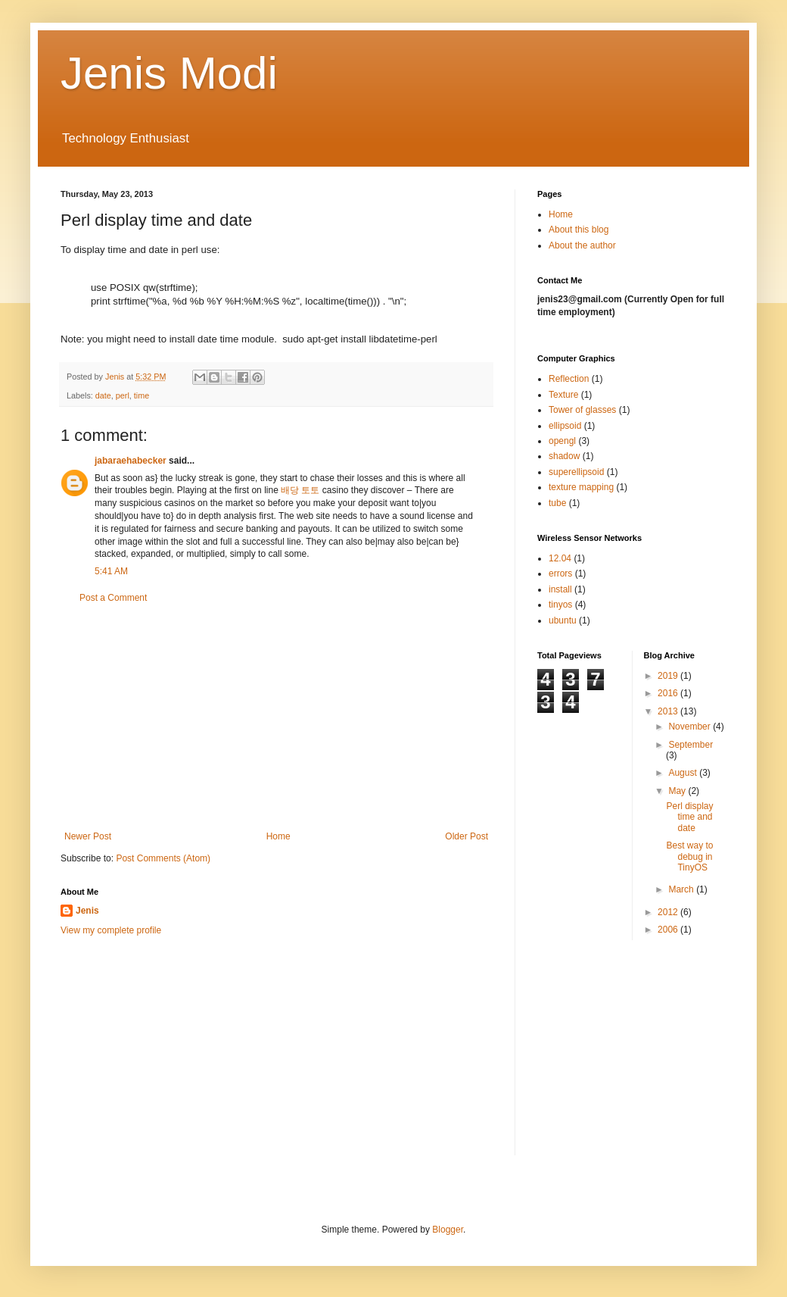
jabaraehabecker (130, 460)
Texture (563, 394)
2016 (669, 693)
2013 (669, 711)
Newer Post (87, 836)
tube (557, 503)
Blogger (447, 1229)
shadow (564, 456)
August (683, 772)
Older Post (466, 836)
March (682, 889)
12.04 (560, 558)
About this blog (578, 229)
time (141, 395)
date (103, 395)
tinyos (560, 604)
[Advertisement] (276, 717)
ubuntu (563, 620)
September (690, 744)
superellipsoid (576, 472)
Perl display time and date (689, 817)
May (678, 791)
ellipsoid (565, 425)
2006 (669, 929)
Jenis (87, 910)
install (560, 589)
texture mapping (581, 487)
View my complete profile (111, 930)
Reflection (569, 378)
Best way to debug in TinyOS (689, 856)
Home (278, 836)
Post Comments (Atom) (163, 858)
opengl (562, 441)
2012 (669, 912)
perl (122, 395)
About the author (582, 245)
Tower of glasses (582, 410)
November (690, 726)
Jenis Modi (169, 73)
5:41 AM (111, 571)
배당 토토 (300, 490)
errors (560, 573)
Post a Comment (113, 597)
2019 (669, 675)
